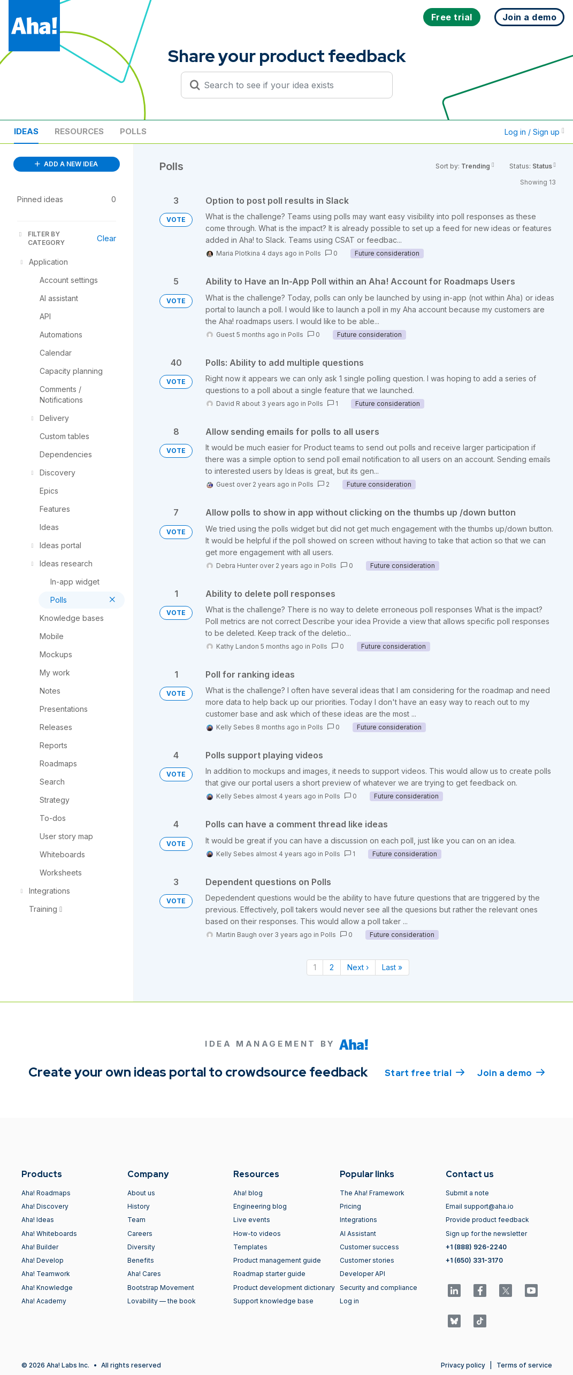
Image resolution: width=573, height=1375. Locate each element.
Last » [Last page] (392, 967)
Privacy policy (463, 1365)
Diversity (141, 1247)
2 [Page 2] (332, 967)
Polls (133, 131)
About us (141, 1193)
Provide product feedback (487, 1220)
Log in (349, 1301)
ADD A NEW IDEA (66, 164)
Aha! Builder (39, 1247)
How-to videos (257, 1234)
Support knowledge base (273, 1301)
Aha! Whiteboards (49, 1234)
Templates (250, 1247)
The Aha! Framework (372, 1193)
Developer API (362, 1274)
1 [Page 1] (315, 967)
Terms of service (524, 1365)
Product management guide (277, 1260)
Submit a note (467, 1193)
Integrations (358, 1220)
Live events (251, 1220)
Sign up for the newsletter (486, 1234)
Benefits (140, 1260)
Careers (139, 1234)
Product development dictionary (284, 1288)
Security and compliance (378, 1288)
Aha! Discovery (44, 1206)
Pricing (350, 1206)
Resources (79, 131)
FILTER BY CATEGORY (41, 238)
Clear (106, 238)
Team (136, 1220)
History (138, 1206)
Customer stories (367, 1260)
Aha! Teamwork (45, 1274)
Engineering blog (260, 1206)
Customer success (369, 1247)
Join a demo (511, 1072)
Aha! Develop (42, 1260)
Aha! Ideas (37, 1220)
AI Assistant (358, 1234)
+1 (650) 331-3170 (474, 1260)
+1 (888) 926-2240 (476, 1247)
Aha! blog (248, 1193)
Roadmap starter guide (269, 1274)
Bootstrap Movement (160, 1288)
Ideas (26, 131)
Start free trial (425, 1072)
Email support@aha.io (480, 1206)
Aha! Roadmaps (46, 1193)
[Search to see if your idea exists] (292, 85)
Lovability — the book (161, 1301)
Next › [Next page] (358, 967)
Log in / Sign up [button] (534, 131)
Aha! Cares (144, 1274)
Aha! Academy (43, 1301)
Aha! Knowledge (47, 1288)
